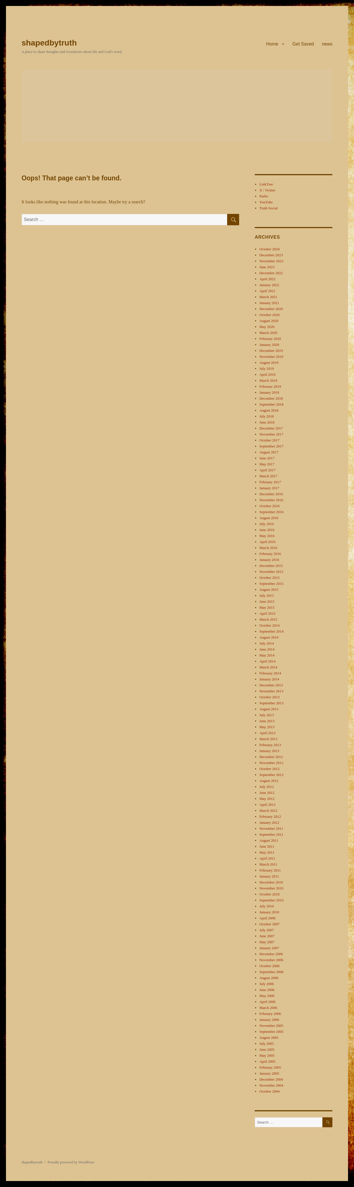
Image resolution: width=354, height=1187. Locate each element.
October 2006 (269, 966)
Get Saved (303, 44)
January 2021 (269, 303)
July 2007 (266, 930)
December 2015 (271, 565)
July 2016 (266, 524)
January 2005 (269, 1073)
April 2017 (267, 470)
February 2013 (270, 745)
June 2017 (266, 458)
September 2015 (271, 583)
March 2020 (268, 333)
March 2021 (268, 297)
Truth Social (268, 208)
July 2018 (266, 416)
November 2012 (271, 763)
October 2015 (269, 577)
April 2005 (267, 1061)
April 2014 (267, 661)
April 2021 (267, 291)
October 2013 (269, 697)
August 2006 (268, 978)
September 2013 (271, 703)
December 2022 (271, 273)
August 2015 (268, 589)
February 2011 (270, 870)
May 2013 (266, 727)
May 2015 (266, 607)
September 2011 (271, 834)
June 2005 (266, 1049)
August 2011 (268, 840)
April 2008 (267, 918)
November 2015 (271, 571)
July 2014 (266, 643)
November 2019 (271, 356)
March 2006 (268, 1008)
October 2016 (269, 506)
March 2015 (268, 619)
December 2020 (271, 309)
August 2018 (268, 410)
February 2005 (270, 1067)
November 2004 (271, 1085)
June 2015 (266, 601)
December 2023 (271, 255)
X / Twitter (267, 190)
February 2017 (270, 482)
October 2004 (269, 1091)
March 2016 (268, 548)
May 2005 (266, 1055)
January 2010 (269, 912)
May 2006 (266, 996)
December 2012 (271, 757)
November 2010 (271, 888)
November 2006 (271, 960)
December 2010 (271, 882)
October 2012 (269, 769)
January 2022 (269, 285)
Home (272, 44)
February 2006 (270, 1013)
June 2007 (266, 936)
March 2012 (268, 810)
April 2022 (267, 279)
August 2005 (268, 1037)
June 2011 (266, 846)
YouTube (266, 202)
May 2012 (266, 798)
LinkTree (266, 184)
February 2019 (270, 386)
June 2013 (266, 721)
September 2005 (271, 1031)
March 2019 (268, 380)
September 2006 (271, 972)
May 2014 (266, 655)
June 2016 (266, 530)
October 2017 (269, 440)
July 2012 (266, 787)
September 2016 (271, 512)
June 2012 (266, 792)
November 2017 (271, 434)
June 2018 (266, 422)
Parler (263, 196)
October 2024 (269, 249)
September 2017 (271, 446)
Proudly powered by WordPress (70, 1162)
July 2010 (266, 906)
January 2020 (269, 344)
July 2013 (266, 715)
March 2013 (268, 739)
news (327, 44)
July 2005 (266, 1043)
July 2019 (266, 368)
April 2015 (267, 613)
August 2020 (268, 321)
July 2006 (266, 984)
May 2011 (266, 852)
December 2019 (271, 350)
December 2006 (271, 954)
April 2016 (267, 542)
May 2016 (266, 536)
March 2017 (268, 476)
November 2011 (271, 828)
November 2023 (271, 261)
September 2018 (271, 404)
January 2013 (269, 751)
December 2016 (271, 494)
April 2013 (267, 733)
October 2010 (269, 894)
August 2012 (268, 781)
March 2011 (268, 864)
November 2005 (271, 1025)
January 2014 (269, 679)
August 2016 (268, 518)
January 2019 (269, 392)
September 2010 (271, 900)
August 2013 (268, 709)
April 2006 (267, 1002)
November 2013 (271, 691)
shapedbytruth (49, 42)
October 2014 (269, 625)
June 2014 (266, 649)
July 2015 (266, 595)
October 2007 (269, 924)
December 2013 (271, 685)
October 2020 (269, 315)
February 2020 (270, 339)
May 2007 (266, 942)
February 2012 (270, 816)
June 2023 (266, 267)
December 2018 (271, 398)
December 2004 (271, 1079)
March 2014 (268, 667)
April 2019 (267, 374)
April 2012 (267, 804)
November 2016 (271, 500)
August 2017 (268, 452)
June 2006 (266, 990)
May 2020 (266, 327)
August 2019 (268, 362)
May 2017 (266, 464)
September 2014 (271, 631)
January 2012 (269, 822)
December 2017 (271, 428)
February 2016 (270, 554)
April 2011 (267, 858)
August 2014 (268, 637)
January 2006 (269, 1019)
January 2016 (269, 560)
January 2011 (269, 876)
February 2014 (270, 673)
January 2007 (269, 948)
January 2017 (269, 488)
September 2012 (271, 775)
